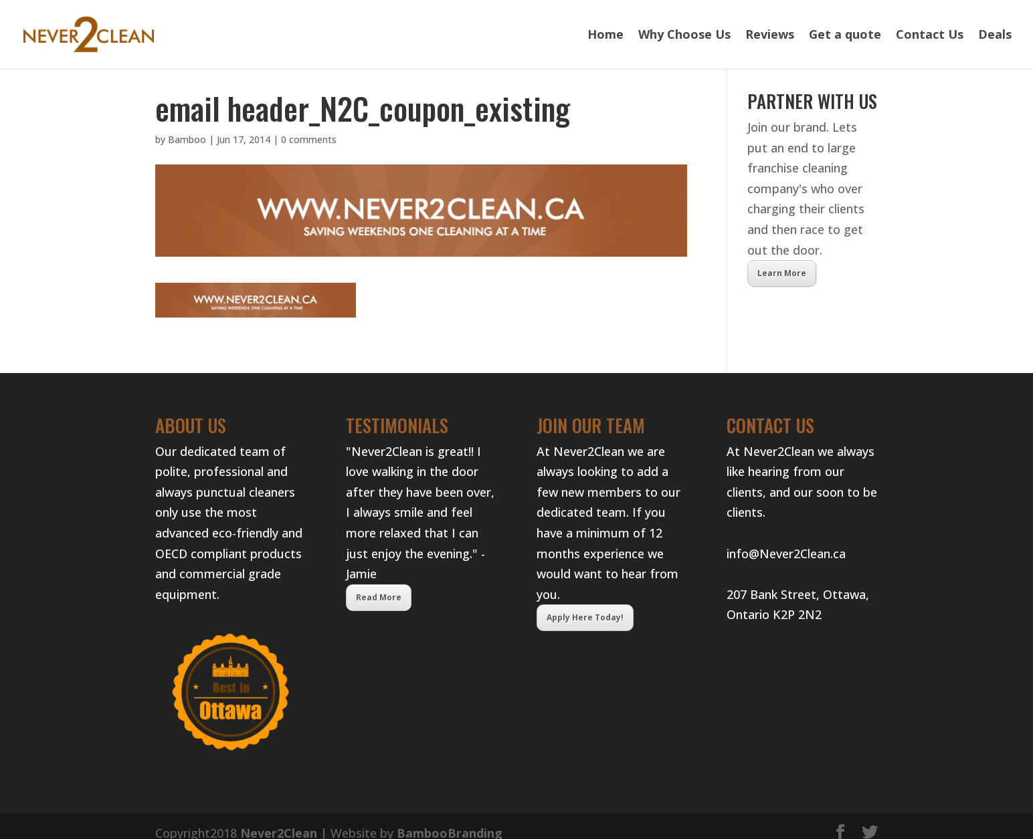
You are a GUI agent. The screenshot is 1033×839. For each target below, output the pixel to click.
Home (605, 36)
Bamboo (187, 139)
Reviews (769, 36)
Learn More (781, 273)
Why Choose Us (684, 36)
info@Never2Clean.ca (786, 554)
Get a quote (845, 36)
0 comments (309, 139)
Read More (378, 597)
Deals (995, 36)
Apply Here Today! (585, 617)
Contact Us (929, 36)
